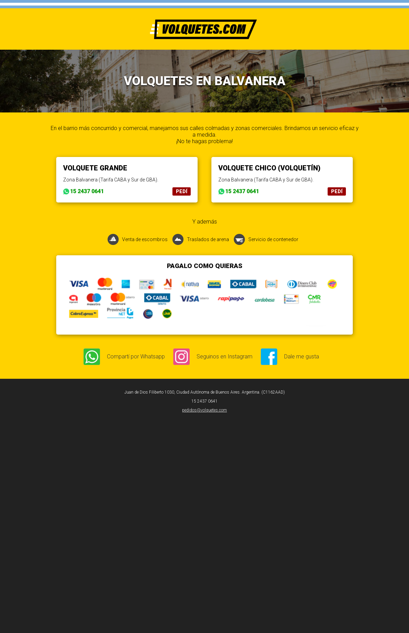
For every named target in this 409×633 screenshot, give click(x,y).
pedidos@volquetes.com (204, 410)
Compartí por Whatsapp (136, 356)
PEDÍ (181, 191)
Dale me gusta (301, 356)
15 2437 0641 (87, 191)
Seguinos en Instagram (224, 356)
